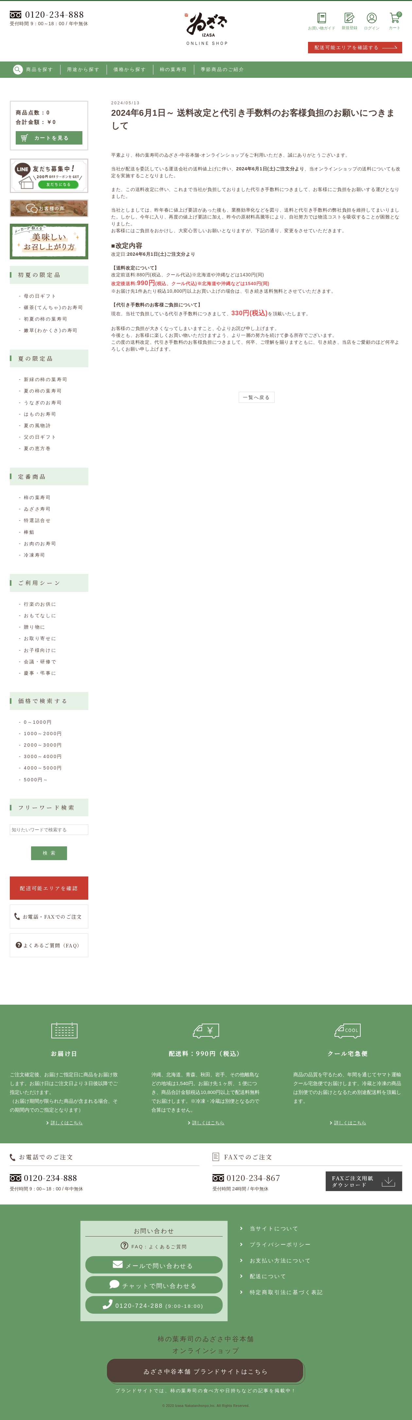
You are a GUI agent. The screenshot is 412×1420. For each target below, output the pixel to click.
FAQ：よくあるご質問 (154, 1246)
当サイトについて (269, 1228)
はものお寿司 (40, 414)
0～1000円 (38, 722)
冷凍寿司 (35, 555)
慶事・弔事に (40, 673)
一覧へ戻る (256, 397)
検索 (51, 853)
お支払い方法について (275, 1260)
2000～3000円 (43, 745)
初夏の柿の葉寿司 (46, 318)
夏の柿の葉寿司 (43, 390)
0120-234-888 (47, 14)
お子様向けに (40, 650)
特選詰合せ (37, 520)
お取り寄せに (40, 638)
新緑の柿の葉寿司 (46, 379)
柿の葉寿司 (173, 69)
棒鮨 (29, 532)
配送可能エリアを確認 (49, 888)
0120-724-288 (153, 1304)
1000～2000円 (43, 733)
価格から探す (129, 69)
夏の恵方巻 (37, 448)
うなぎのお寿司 (43, 402)
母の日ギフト (40, 296)
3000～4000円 (43, 756)
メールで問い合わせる (153, 1264)
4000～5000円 (43, 768)
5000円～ (36, 779)
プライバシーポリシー (275, 1244)
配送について (263, 1276)
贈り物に (35, 627)
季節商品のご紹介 (223, 69)
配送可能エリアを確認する (347, 47)
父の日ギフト (40, 437)
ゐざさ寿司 (37, 508)
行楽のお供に (40, 604)
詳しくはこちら (67, 1122)
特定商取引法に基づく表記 (281, 1292)
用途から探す (83, 69)
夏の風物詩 (37, 425)
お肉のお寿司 (40, 543)
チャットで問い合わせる (153, 1284)
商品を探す (33, 70)
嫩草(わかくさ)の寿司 (51, 330)
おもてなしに (40, 615)
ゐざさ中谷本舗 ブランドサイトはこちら (206, 1371)
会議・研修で (40, 661)
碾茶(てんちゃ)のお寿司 (54, 307)
